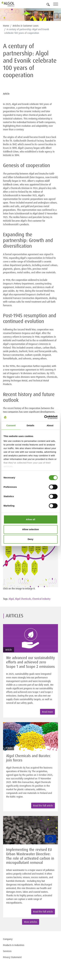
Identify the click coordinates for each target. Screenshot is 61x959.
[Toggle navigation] (57, 4)
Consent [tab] (11, 425)
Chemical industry (41, 598)
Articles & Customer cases (26, 25)
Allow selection (30, 529)
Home (6, 25)
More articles (30, 921)
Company (8, 939)
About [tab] (50, 425)
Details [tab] (30, 425)
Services (7, 951)
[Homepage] (11, 4)
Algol (11, 598)
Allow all (30, 519)
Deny (30, 539)
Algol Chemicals (23, 598)
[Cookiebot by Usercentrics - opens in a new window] (44, 417)
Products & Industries (13, 945)
